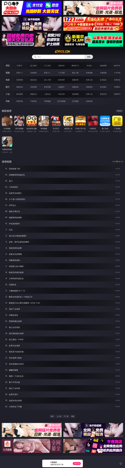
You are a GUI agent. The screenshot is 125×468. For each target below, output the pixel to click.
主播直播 (103, 73)
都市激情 (19, 94)
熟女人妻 (75, 73)
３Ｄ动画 (61, 73)
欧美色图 (47, 87)
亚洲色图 (33, 87)
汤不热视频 (61, 101)
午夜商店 (33, 101)
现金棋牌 (103, 65)
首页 (52, 416)
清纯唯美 (89, 87)
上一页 (59, 416)
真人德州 (33, 65)
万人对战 (47, 65)
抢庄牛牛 (117, 65)
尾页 (72, 416)
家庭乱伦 (33, 94)
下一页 (66, 416)
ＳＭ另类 (117, 73)
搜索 (88, 57)
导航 (8, 101)
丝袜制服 (89, 73)
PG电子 (19, 65)
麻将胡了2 (75, 65)
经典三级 (89, 80)
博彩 (8, 65)
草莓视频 (47, 101)
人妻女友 (47, 94)
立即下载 (77, 463)
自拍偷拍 (33, 73)
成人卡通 (47, 80)
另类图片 (117, 87)
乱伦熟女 (103, 80)
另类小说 (89, 94)
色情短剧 (89, 101)
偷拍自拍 (33, 80)
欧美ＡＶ (47, 73)
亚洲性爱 (19, 80)
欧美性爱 (61, 80)
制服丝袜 (75, 80)
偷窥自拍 (19, 87)
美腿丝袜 (75, 87)
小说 (8, 94)
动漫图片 (61, 87)
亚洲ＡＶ (19, 73)
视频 (8, 72)
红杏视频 (75, 101)
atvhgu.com (62, 52)
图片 (8, 87)
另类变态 (117, 80)
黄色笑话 (103, 94)
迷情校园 (75, 94)
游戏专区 (61, 65)
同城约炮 (19, 101)
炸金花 (89, 65)
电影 (8, 79)
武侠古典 (61, 94)
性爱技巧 (117, 94)
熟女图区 (103, 87)
